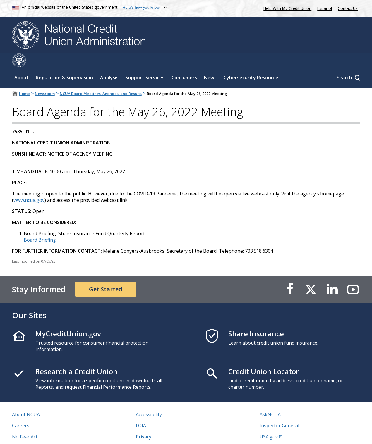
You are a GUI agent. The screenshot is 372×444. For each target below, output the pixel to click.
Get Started (105, 275)
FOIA (141, 411)
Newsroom (45, 79)
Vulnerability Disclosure (38, 434)
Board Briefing (40, 226)
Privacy (143, 422)
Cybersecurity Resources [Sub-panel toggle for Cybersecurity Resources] (252, 63)
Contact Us (348, 8)
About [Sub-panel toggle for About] (21, 63)
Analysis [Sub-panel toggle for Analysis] (109, 63)
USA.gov (269, 422)
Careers (20, 411)
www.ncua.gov (28, 186)
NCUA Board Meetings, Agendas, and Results (101, 79)
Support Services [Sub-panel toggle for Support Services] (145, 63)
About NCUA (26, 400)
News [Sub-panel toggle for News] (210, 63)
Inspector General (279, 411)
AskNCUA (270, 400)
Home (24, 79)
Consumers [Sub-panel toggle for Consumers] (184, 63)
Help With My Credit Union (286, 7)
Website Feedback (155, 434)
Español (324, 8)
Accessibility (149, 400)
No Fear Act (24, 422)
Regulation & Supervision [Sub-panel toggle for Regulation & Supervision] (64, 63)
